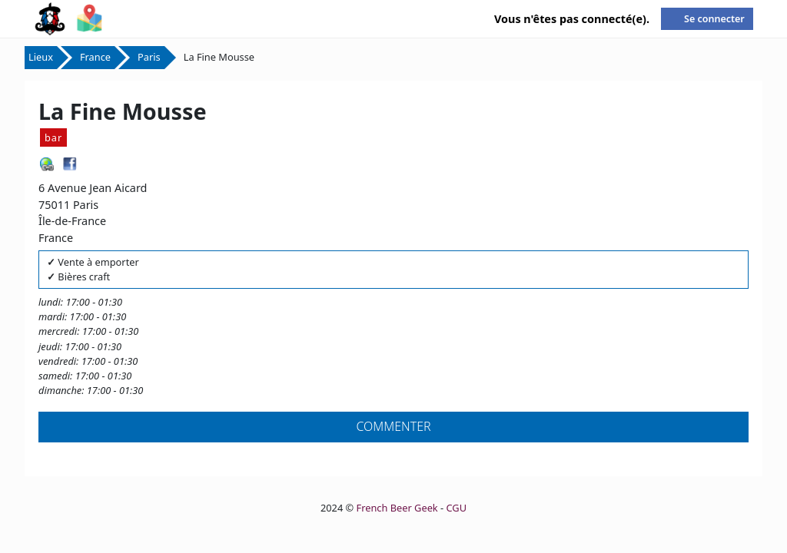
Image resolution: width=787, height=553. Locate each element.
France (95, 57)
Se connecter (714, 18)
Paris (149, 57)
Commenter (393, 426)
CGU (456, 508)
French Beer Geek (397, 508)
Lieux (40, 57)
